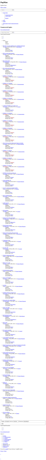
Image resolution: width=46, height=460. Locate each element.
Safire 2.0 (5, 382)
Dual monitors (5, 210)
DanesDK (6, 338)
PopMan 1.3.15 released (7, 98)
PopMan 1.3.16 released (7, 90)
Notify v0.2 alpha (6, 307)
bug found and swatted (7, 315)
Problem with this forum (7, 360)
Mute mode (5, 322)
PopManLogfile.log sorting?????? (9, 292)
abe (4, 413)
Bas (5, 256)
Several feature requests (7, 225)
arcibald (5, 174)
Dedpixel (6, 383)
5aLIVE (5, 106)
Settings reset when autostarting (9, 217)
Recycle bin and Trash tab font (9, 68)
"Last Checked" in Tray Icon (8, 337)
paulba (5, 211)
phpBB (6, 449)
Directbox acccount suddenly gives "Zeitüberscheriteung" (14, 45)
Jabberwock (6, 219)
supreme (5, 376)
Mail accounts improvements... (9, 53)
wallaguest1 (6, 331)
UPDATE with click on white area (9, 173)
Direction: (24, 421)
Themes (20, 308)
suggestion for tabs (6, 404)
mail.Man (6, 204)
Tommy (5, 278)
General (18, 106)
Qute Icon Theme (6, 412)
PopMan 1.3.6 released (7, 158)
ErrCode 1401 (5, 247)
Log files (4, 285)
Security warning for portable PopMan (10, 187)
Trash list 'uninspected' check (8, 255)
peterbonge (6, 353)
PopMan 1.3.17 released (7, 83)
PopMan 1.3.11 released (7, 120)
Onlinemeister (7, 61)
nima (6, 46)
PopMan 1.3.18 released (7, 75)
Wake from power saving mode (9, 389)
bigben (5, 233)
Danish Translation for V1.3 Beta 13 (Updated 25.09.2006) (14, 345)
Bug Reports (19, 46)
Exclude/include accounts (8, 270)
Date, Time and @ (6, 60)
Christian (6, 76)
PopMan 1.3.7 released (7, 150)
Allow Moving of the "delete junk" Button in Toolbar (13, 143)
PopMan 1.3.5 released (7, 165)
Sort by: (14, 421)
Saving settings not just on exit (9, 352)
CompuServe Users (6, 240)
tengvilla (5, 181)
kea (4, 189)
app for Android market (7, 195)
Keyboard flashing (6, 374)
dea (4, 271)
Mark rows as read (6, 262)
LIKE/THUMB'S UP (7, 180)
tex (4, 69)
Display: (5, 421)
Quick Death (6, 301)
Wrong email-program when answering (10, 232)
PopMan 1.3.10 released (7, 128)
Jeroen (5, 323)
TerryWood (6, 248)
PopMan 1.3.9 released (7, 135)
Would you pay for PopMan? (8, 367)
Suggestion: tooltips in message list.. (10, 397)
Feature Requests (20, 54)
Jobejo (5, 263)
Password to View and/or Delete (9, 300)
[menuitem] (9, 15)
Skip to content (3, 7)
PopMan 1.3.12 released (7, 113)
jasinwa (5, 144)
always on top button (7, 277)
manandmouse (7, 316)
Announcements (21, 76)
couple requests (6, 202)
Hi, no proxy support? (7, 330)
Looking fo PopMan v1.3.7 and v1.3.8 (10, 105)
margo (5, 54)
